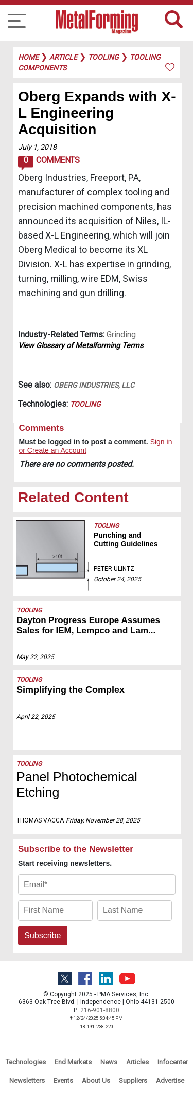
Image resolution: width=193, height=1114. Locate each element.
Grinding (121, 334)
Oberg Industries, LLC (94, 385)
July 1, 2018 (37, 147)
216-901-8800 (99, 1010)
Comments (48, 163)
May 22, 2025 (35, 657)
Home (28, 57)
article (63, 57)
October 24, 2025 (117, 579)
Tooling (85, 404)
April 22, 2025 (35, 716)
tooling (103, 57)
